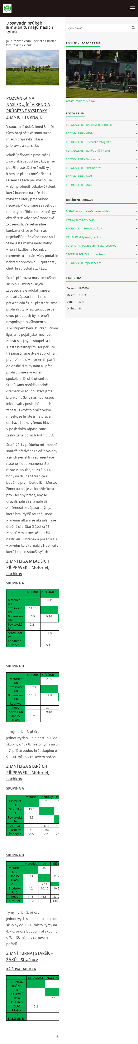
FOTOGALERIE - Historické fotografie (88, 142)
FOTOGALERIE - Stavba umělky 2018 (88, 150)
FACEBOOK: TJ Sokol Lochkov (84, 228)
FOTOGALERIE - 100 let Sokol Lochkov (89, 125)
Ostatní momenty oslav (80, 101)
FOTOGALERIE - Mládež (80, 133)
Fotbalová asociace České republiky (88, 211)
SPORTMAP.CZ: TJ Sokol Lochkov (85, 254)
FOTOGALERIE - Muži (79, 185)
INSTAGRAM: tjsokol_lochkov (84, 237)
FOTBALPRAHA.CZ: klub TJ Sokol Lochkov (91, 246)
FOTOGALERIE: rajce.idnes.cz (83, 263)
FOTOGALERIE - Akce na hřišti (84, 168)
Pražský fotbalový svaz (80, 220)
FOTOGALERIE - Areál (79, 176)
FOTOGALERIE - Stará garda (83, 159)
